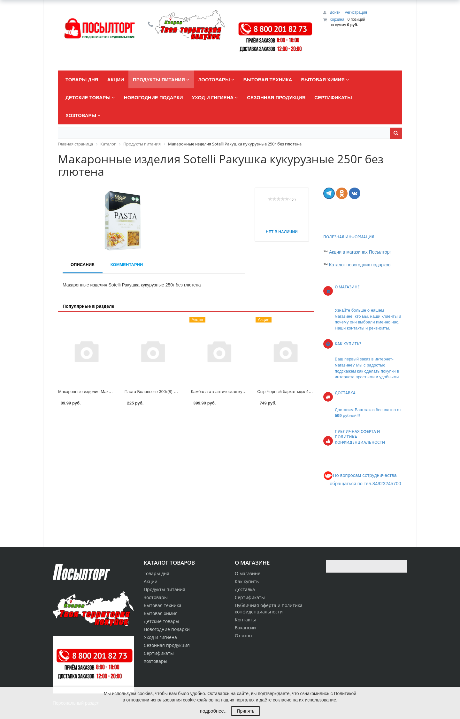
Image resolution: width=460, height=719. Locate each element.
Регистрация (356, 12)
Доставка (245, 589)
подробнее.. (213, 711)
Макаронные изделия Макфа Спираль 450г (100, 391)
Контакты (245, 620)
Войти (335, 12)
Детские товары (161, 621)
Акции (150, 581)
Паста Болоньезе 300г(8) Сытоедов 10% (164, 391)
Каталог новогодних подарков (360, 264)
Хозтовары (155, 661)
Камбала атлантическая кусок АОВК (226, 391)
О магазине (247, 573)
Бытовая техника (162, 605)
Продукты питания (164, 589)
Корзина (337, 19)
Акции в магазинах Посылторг (360, 252)
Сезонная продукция (167, 645)
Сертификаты (250, 597)
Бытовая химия (161, 613)
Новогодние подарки (167, 629)
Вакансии (245, 628)
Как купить (247, 581)
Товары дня (156, 573)
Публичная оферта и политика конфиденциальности (269, 608)
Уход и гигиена (160, 637)
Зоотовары (156, 597)
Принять (245, 711)
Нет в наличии (282, 232)
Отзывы (243, 636)
